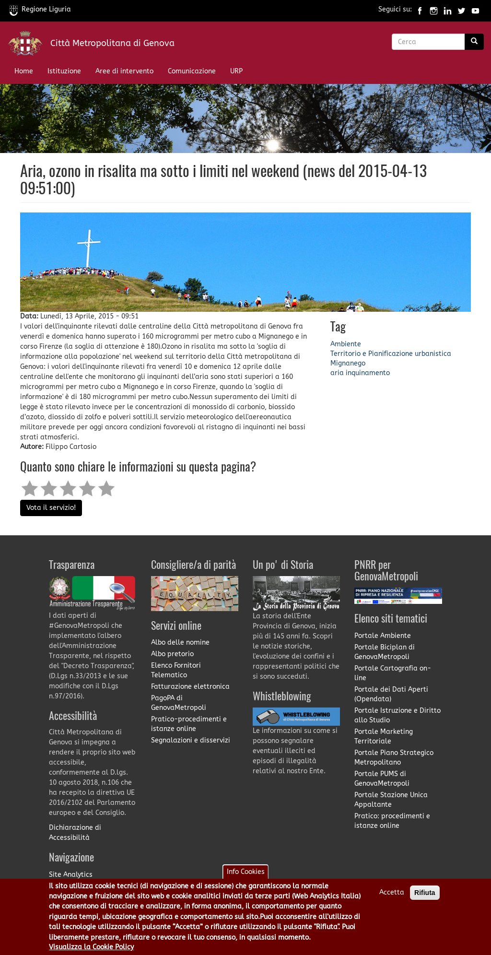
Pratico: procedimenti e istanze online (392, 821)
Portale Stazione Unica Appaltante (391, 800)
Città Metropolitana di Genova (112, 43)
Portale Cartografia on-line (392, 673)
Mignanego (347, 363)
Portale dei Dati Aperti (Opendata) (391, 694)
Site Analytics (71, 875)
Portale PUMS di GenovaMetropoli (381, 779)
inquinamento (368, 373)
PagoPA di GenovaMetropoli (178, 703)
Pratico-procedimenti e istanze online (189, 724)
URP (236, 71)
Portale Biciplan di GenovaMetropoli (384, 652)
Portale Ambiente (382, 636)
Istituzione (64, 71)
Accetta (391, 899)
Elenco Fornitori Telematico (176, 670)
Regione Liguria (40, 9)
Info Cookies (246, 878)
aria (337, 373)
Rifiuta (424, 899)
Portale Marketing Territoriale (383, 736)
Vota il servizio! (51, 508)
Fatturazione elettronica (190, 687)
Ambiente (345, 344)
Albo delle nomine (180, 642)
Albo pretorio (172, 654)
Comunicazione (192, 71)
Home (23, 71)
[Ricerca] (474, 42)
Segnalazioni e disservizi (190, 740)
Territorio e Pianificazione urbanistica (390, 354)
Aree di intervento (124, 71)
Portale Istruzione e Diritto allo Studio (397, 715)
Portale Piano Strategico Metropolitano (393, 757)
